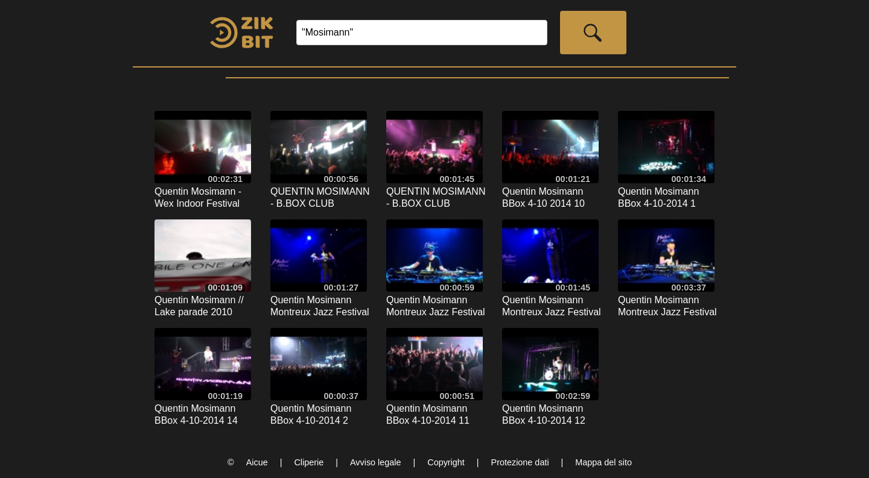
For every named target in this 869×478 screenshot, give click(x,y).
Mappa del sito (603, 462)
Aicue (257, 462)
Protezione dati (520, 462)
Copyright (446, 462)
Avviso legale (375, 462)
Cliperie (308, 462)
